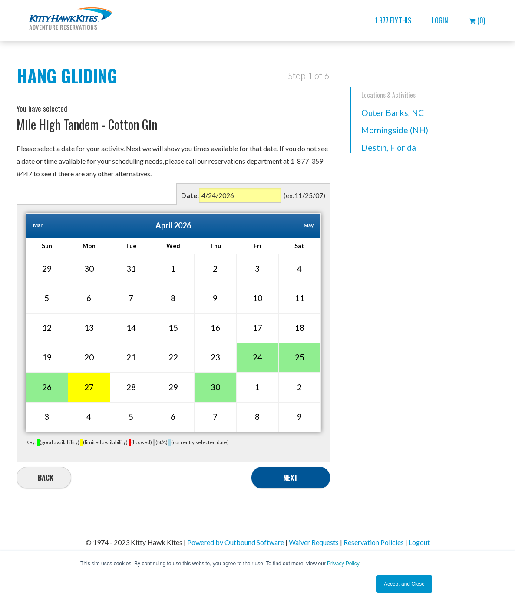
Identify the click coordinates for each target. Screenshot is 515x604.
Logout (419, 542)
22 (173, 357)
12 (47, 328)
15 (173, 328)
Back (45, 477)
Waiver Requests (314, 542)
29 (47, 269)
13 (89, 328)
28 (131, 387)
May (309, 225)
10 (257, 298)
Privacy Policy (343, 564)
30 (89, 269)
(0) (477, 20)
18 (299, 328)
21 (131, 357)
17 (257, 328)
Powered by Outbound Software (235, 542)
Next (290, 477)
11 (299, 298)
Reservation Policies (373, 542)
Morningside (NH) (394, 130)
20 (89, 357)
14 (131, 328)
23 (215, 357)
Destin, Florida (388, 147)
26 (47, 387)
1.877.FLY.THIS (393, 20)
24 (257, 357)
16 (215, 328)
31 (131, 269)
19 (47, 357)
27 (89, 387)
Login (440, 20)
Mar (38, 225)
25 (299, 357)
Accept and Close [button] (404, 584)
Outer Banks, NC (392, 113)
